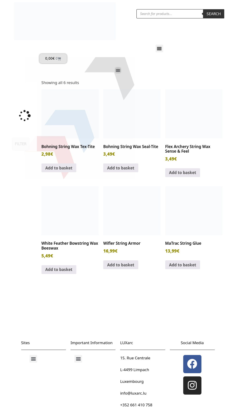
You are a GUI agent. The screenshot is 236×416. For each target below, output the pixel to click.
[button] (159, 48)
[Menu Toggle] (118, 70)
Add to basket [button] (59, 168)
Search (213, 14)
